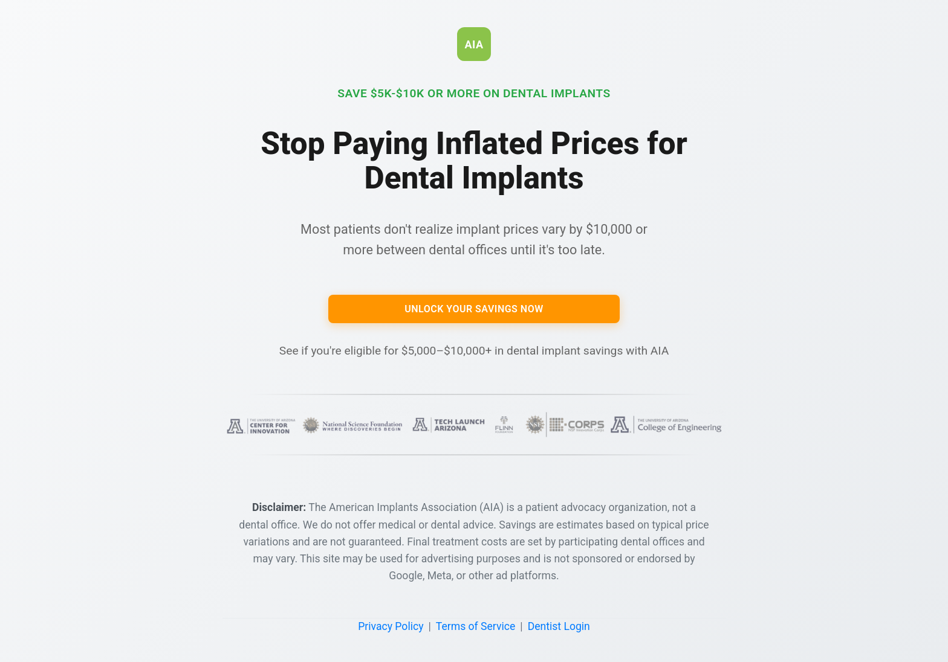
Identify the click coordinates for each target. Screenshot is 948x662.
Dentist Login (559, 626)
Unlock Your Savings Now (474, 309)
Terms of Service (476, 626)
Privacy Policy (390, 626)
